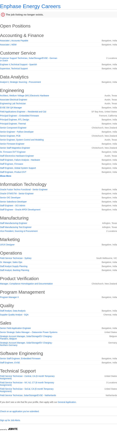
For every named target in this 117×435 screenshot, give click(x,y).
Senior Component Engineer (13, 128)
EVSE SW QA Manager (11, 107)
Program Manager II (9, 297)
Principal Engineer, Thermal (13, 123)
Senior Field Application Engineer (15, 328)
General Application (67, 402)
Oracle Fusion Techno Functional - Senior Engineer (24, 189)
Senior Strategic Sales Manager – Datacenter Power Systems (28, 332)
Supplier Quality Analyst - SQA (14, 314)
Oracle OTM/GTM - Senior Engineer (17, 193)
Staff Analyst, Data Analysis (13, 311)
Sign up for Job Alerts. (10, 420)
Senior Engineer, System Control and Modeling (22, 140)
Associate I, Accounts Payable (14, 40)
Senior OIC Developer (10, 197)
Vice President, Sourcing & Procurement (19, 231)
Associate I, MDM (8, 44)
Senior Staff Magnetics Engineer (15, 148)
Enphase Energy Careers (30, 6)
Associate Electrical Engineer (13, 99)
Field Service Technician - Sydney (16, 258)
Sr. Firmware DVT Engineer (13, 152)
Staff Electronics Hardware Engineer (17, 156)
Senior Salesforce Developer (13, 201)
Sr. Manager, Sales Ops (11, 262)
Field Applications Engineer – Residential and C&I (23, 111)
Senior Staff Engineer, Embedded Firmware (20, 358)
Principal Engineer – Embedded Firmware (19, 115)
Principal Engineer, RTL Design (14, 119)
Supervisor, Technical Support (14, 68)
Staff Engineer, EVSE (10, 362)
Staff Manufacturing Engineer (13, 223)
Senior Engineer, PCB (10, 136)
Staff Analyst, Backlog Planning (14, 270)
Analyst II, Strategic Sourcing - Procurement (20, 82)
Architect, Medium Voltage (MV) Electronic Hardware (24, 95)
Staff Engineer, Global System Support (18, 168)
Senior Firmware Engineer (12, 144)
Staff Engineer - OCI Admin (12, 205)
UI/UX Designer (7, 244)
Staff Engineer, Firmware (11, 164)
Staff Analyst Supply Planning (13, 266)
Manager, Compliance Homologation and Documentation (26, 283)
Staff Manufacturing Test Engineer (16, 227)
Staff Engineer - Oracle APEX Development (20, 209)
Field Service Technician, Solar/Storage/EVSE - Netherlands (28, 395)
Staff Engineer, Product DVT (13, 172)
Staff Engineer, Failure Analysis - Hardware (20, 160)
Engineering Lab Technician (13, 103)
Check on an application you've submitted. (19, 411)
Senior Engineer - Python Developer (17, 132)
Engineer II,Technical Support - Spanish (18, 64)
